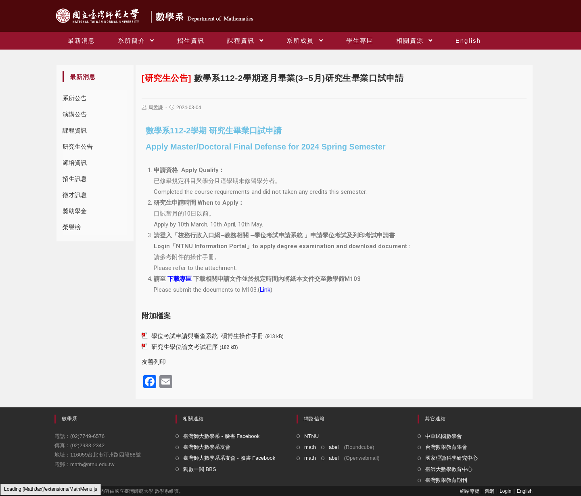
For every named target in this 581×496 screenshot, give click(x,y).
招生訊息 (75, 178)
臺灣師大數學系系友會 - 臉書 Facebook (229, 458)
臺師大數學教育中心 (448, 469)
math (310, 447)
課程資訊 (75, 130)
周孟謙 (155, 107)
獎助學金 (75, 211)
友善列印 (154, 361)
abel (334, 447)
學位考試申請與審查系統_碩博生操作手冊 (207, 335)
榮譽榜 (72, 227)
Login (505, 491)
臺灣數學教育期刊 (446, 480)
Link (265, 289)
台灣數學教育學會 (446, 447)
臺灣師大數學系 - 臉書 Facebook (221, 436)
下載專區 (179, 278)
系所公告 (75, 98)
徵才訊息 (75, 194)
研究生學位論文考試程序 (184, 346)
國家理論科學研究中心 (451, 458)
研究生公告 (78, 146)
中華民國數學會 (443, 436)
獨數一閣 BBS (199, 469)
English (525, 491)
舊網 (489, 491)
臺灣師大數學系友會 (206, 447)
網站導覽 (469, 491)
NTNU (311, 436)
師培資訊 (75, 162)
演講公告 (75, 114)
